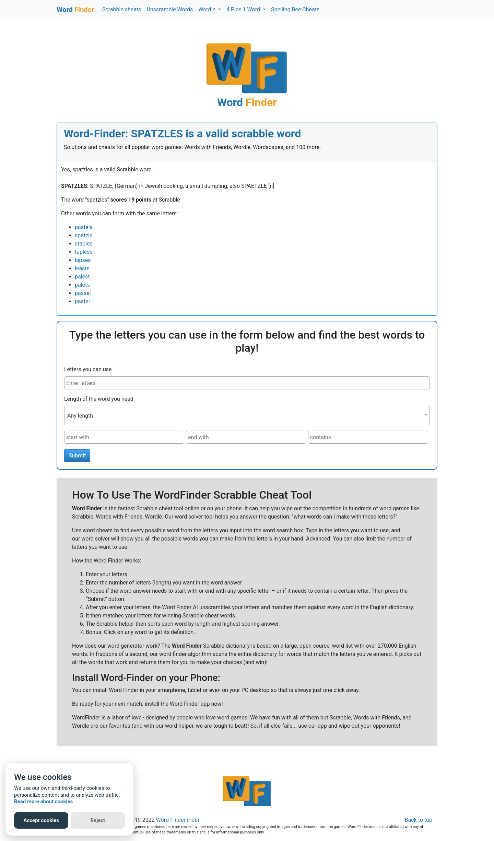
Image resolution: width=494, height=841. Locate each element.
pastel (82, 301)
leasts (82, 268)
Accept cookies (41, 820)
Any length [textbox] (80, 415)
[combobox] (247, 415)
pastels (84, 227)
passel (83, 293)
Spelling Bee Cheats (295, 9)
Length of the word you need (98, 399)
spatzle (84, 235)
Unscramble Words (170, 9)
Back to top (418, 820)
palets (82, 285)
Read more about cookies (43, 801)
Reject (98, 820)
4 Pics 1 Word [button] (243, 9)
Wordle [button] (207, 9)
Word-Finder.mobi (177, 820)
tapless (84, 252)
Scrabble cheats (121, 9)
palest (82, 276)
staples (84, 243)
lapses (83, 260)
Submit (77, 455)
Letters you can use (88, 369)
